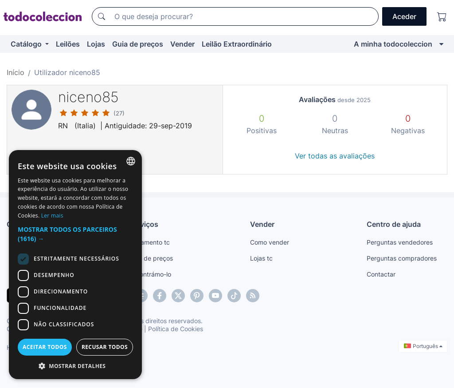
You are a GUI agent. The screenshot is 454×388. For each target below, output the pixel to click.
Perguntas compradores (402, 258)
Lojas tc (261, 258)
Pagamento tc (149, 242)
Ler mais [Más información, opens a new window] (52, 215)
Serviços (143, 224)
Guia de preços (137, 44)
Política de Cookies (175, 329)
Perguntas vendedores (400, 242)
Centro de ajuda (394, 224)
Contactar (381, 274)
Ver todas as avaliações (335, 155)
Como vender (269, 242)
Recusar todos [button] (105, 347)
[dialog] (75, 264)
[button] (75, 234)
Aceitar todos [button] (45, 347)
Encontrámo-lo (150, 274)
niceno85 (88, 97)
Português (423, 346)
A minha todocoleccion (393, 44)
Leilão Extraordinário (237, 44)
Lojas (96, 44)
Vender (182, 44)
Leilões (68, 44)
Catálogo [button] (27, 44)
